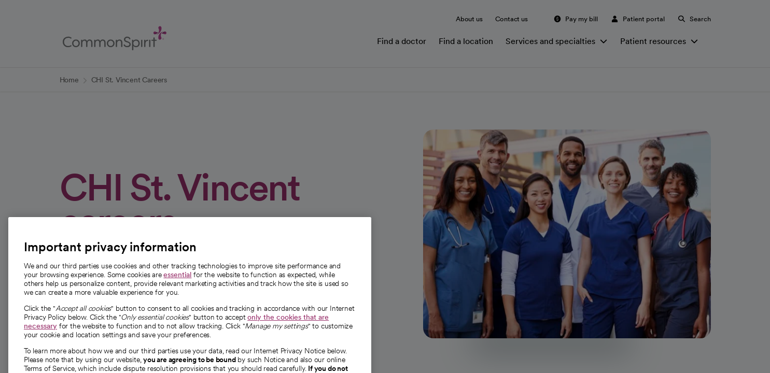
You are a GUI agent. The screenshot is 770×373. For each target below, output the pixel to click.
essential (177, 292)
